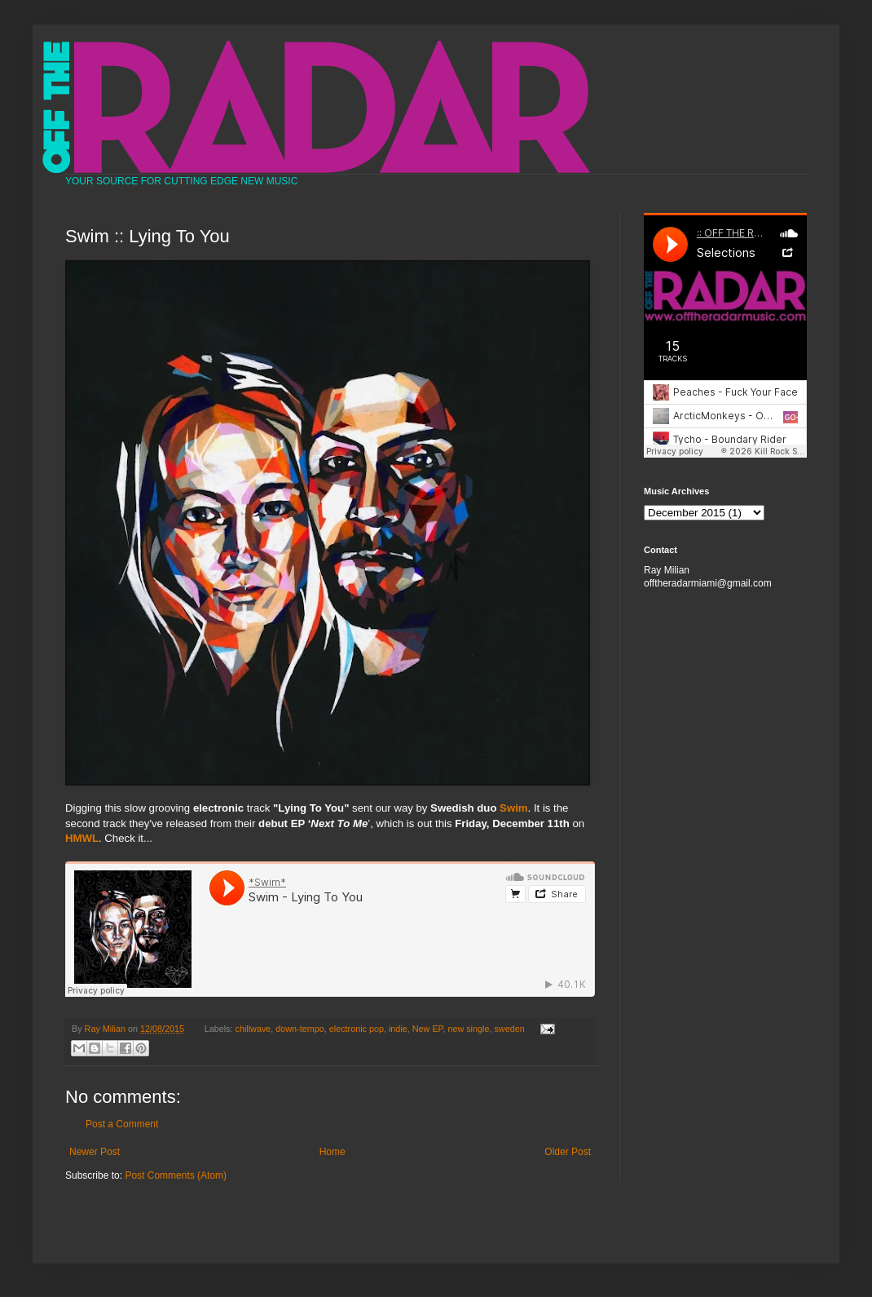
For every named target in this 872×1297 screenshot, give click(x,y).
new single (468, 1029)
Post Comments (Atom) (176, 1175)
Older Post (567, 1152)
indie (398, 1029)
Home (332, 1152)
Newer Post (94, 1152)
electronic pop (356, 1029)
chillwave (253, 1029)
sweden (509, 1029)
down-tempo (299, 1029)
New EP (427, 1029)
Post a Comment (122, 1124)
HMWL (82, 838)
